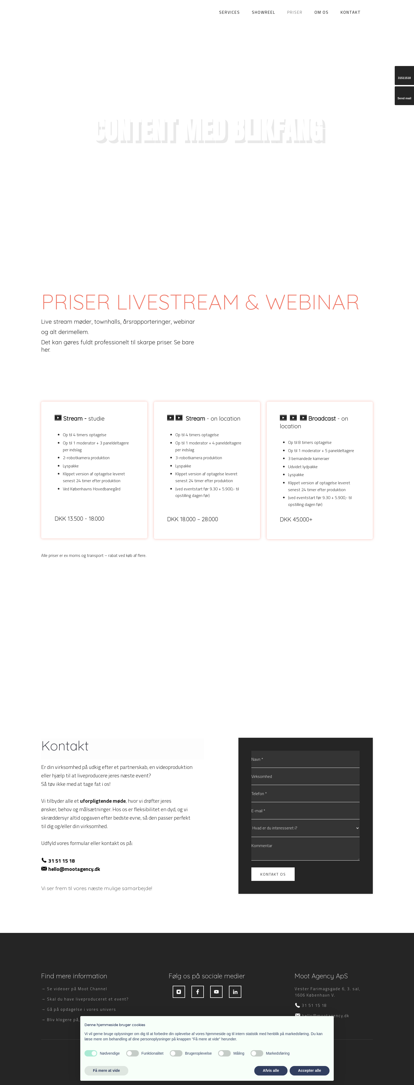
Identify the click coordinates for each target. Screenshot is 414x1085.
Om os (321, 11)
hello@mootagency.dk (74, 869)
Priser (295, 11)
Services (229, 11)
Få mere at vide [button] (106, 1070)
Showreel (263, 11)
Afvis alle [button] (271, 1070)
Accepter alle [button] (309, 1070)
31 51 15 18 (61, 861)
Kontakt (351, 11)
